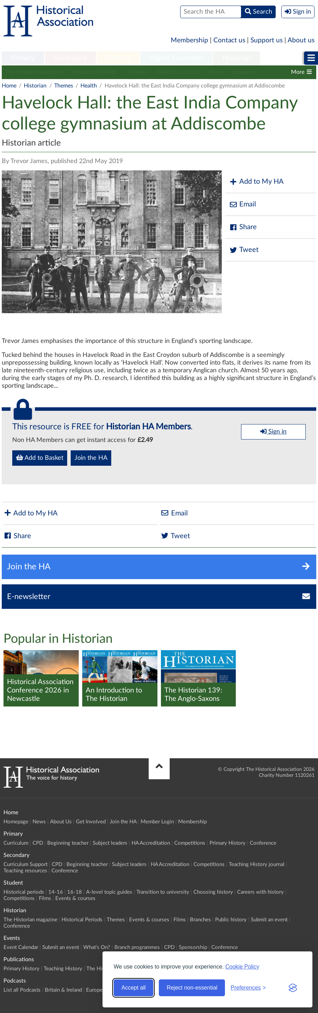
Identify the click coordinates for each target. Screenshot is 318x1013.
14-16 (55, 892)
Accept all (133, 988)
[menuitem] (22, 58)
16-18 (74, 892)
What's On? (96, 947)
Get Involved (91, 821)
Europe (94, 990)
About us (301, 40)
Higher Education (176, 58)
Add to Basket (39, 457)
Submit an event (269, 919)
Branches (244, 72)
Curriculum (15, 843)
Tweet (244, 250)
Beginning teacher (68, 843)
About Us (61, 821)
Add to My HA (256, 181)
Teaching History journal (256, 864)
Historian (236, 58)
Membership (189, 40)
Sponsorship (193, 947)
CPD (38, 843)
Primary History (228, 843)
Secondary (70, 58)
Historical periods (23, 892)
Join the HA (91, 458)
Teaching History (63, 968)
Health (88, 86)
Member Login (157, 821)
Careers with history (260, 892)
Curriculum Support (25, 864)
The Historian (102, 968)
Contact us (229, 40)
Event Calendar (20, 947)
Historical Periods (95, 72)
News (39, 821)
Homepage (15, 821)
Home (9, 86)
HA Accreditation (151, 843)
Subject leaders (110, 843)
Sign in (273, 431)
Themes (136, 72)
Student (118, 58)
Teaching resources (25, 870)
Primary (23, 58)
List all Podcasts (22, 990)
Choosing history (213, 892)
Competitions (189, 843)
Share (243, 227)
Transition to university (162, 892)
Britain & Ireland (63, 990)
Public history (231, 919)
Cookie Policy (242, 967)
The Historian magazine (34, 72)
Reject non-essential (192, 988)
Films (215, 72)
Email (242, 204)
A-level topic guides (109, 892)
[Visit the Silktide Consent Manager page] (292, 987)
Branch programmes (137, 947)
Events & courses (178, 72)
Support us (266, 40)
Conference (263, 843)
